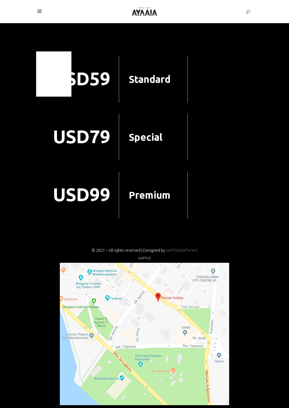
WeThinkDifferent (182, 250)
